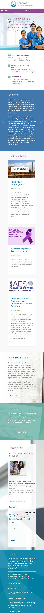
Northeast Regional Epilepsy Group (22, 4)
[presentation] (22, 533)
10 (24, 501)
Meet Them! (13, 395)
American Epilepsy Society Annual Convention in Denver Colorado (21, 302)
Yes (12, 523)
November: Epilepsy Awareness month (20, 250)
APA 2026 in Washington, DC (18, 183)
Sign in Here (22, 432)
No (12, 525)
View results (30, 512)
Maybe (13, 528)
